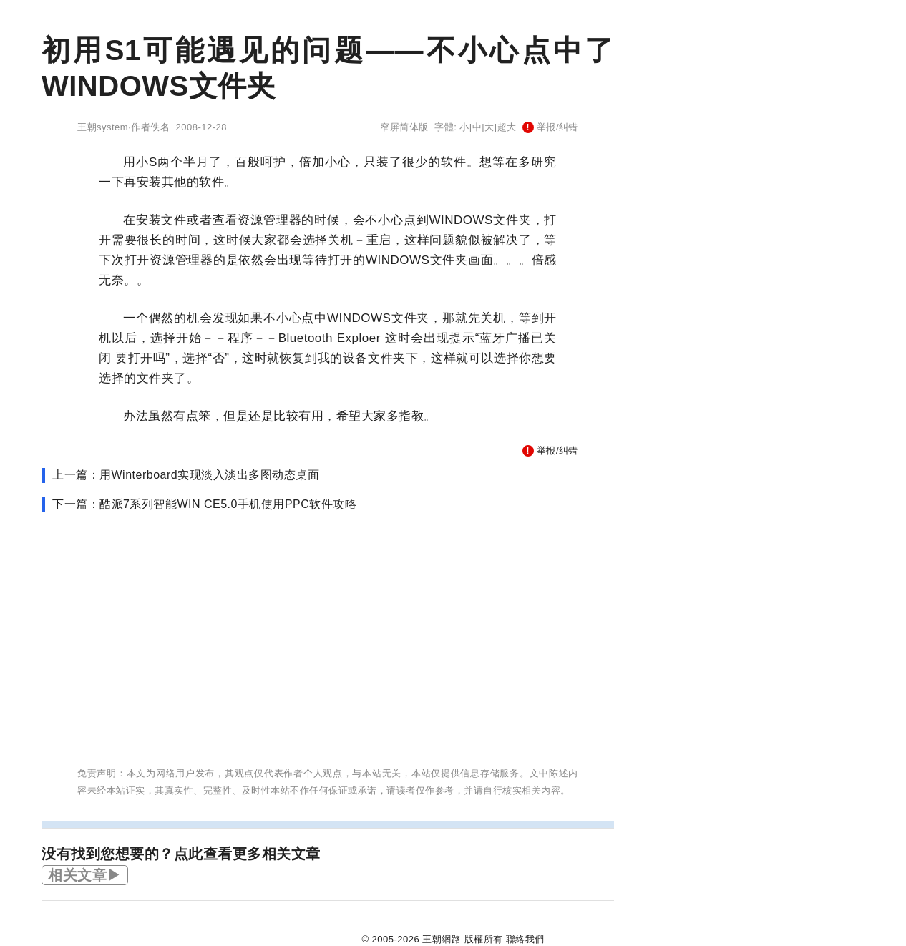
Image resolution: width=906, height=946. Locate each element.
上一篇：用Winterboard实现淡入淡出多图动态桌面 (185, 475)
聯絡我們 (525, 939)
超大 (507, 127)
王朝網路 (441, 939)
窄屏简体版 (404, 127)
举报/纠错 (550, 127)
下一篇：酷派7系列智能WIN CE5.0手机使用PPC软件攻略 (204, 504)
